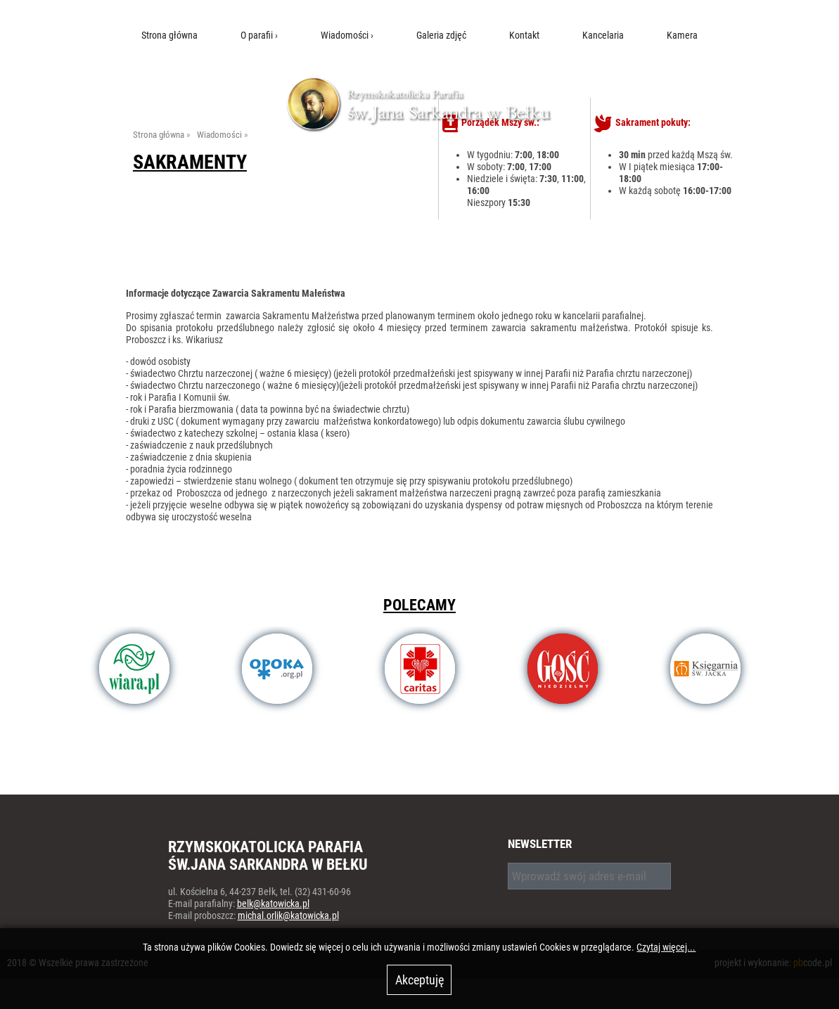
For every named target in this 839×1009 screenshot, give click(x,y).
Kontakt (524, 35)
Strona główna (169, 35)
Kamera (682, 35)
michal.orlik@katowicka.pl (288, 916)
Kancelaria (603, 35)
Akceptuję (419, 979)
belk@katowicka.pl (273, 904)
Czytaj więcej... (666, 947)
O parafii (257, 35)
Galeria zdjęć (441, 35)
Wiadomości (345, 35)
